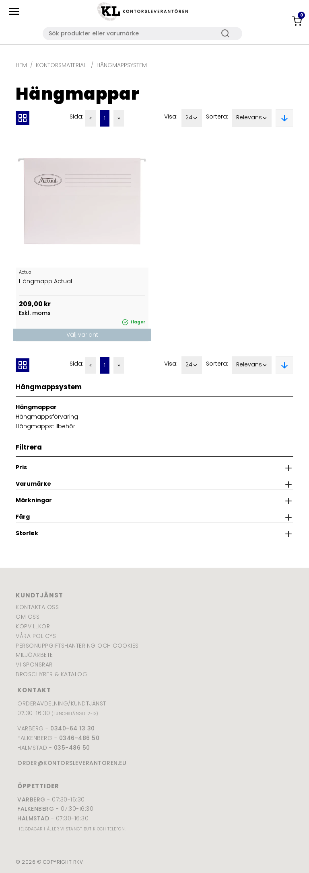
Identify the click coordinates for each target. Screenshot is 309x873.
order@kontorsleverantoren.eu (71, 763)
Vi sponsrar (34, 664)
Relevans (252, 118)
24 (191, 118)
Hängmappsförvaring (47, 417)
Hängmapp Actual (45, 281)
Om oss (27, 617)
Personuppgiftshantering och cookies (77, 646)
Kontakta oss (37, 607)
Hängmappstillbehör (45, 426)
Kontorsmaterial (62, 65)
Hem (21, 65)
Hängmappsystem (122, 65)
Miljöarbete (34, 655)
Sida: (76, 116)
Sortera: (217, 116)
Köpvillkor (33, 626)
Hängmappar (36, 407)
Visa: (170, 116)
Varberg (31, 799)
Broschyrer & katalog (51, 674)
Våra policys (36, 636)
